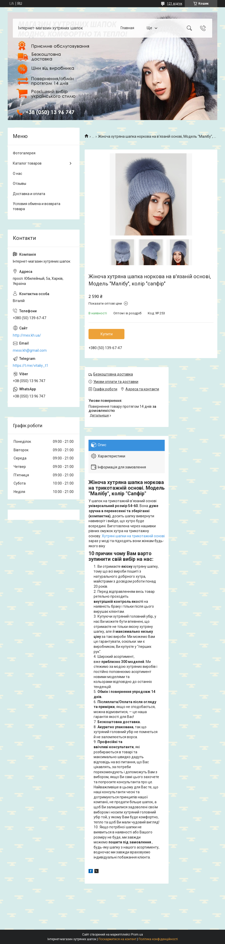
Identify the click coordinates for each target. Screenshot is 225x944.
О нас (17, 173)
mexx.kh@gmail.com (30, 350)
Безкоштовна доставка (113, 374)
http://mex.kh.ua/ (27, 335)
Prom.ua (137, 934)
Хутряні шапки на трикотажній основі (133, 536)
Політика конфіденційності (158, 939)
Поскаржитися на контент (117, 939)
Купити (107, 334)
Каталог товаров (27, 163)
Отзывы (19, 183)
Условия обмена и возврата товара (36, 206)
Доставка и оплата (29, 194)
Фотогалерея (24, 153)
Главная (127, 28)
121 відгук (174, 3)
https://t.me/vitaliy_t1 (30, 365)
